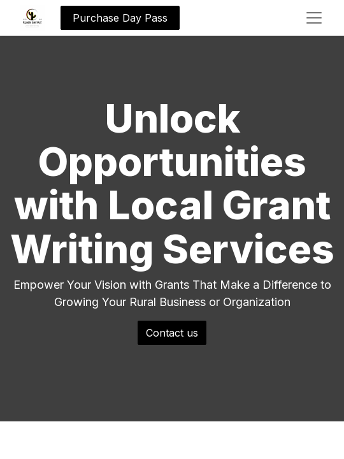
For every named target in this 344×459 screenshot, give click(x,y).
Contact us (172, 332)
